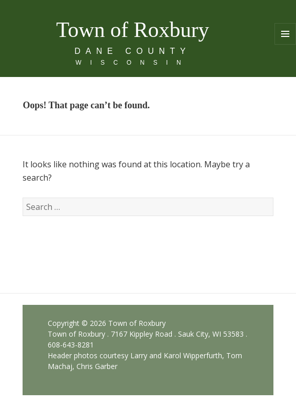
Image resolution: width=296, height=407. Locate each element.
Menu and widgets (285, 44)
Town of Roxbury (132, 30)
